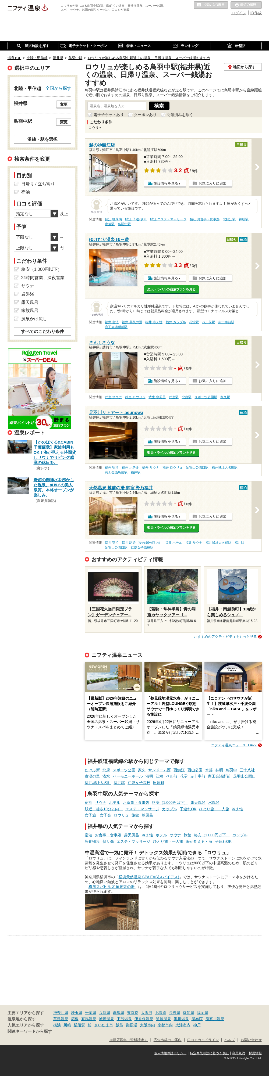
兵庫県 (104, 1012)
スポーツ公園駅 (205, 397)
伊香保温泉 (143, 1019)
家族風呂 (29, 310)
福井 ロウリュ (172, 467)
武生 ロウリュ (135, 397)
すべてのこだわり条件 (42, 331)
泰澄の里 (92, 776)
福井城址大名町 (98, 782)
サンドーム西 (159, 770)
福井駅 (135, 472)
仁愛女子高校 (139, 782)
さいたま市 (103, 1025)
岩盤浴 (27, 294)
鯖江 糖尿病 (113, 219)
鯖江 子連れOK (136, 219)
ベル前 (171, 776)
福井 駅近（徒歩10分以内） (142, 543)
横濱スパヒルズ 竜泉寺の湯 (112, 886)
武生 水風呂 (156, 397)
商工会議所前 (219, 776)
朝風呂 (147, 815)
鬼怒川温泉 (215, 1019)
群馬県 (118, 1012)
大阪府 (146, 1012)
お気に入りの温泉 (211, 5)
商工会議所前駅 (116, 327)
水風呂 (214, 802)
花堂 (183, 776)
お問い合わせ (251, 1040)
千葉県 (90, 1012)
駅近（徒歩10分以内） (104, 809)
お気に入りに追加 (212, 183)
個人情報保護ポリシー (170, 1053)
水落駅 (110, 224)
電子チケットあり (109, 115)
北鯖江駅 (229, 219)
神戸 (197, 1025)
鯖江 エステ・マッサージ (168, 219)
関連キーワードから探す (30, 1031)
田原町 (158, 782)
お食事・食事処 (136, 802)
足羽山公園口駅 (197, 467)
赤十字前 (197, 776)
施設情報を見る (166, 183)
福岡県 (202, 1012)
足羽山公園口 (244, 776)
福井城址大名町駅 (225, 467)
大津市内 (182, 1025)
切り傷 (108, 841)
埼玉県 (76, 1012)
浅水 (106, 776)
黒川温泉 (181, 1019)
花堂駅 (194, 322)
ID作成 (256, 13)
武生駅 (174, 397)
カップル (169, 809)
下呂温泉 (124, 1019)
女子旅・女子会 (98, 815)
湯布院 (197, 1019)
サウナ (100, 802)
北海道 (160, 1012)
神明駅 (244, 219)
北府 (106, 770)
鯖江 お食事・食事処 (205, 219)
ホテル (114, 802)
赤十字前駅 (226, 322)
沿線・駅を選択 (42, 139)
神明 (219, 770)
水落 (209, 770)
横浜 (57, 1025)
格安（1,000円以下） (170, 802)
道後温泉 (163, 1019)
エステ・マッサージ (142, 809)
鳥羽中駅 (124, 224)
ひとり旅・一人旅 (214, 809)
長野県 (174, 1012)
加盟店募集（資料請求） (128, 1040)
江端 (159, 776)
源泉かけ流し (34, 318)
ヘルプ (229, 1040)
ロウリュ (121, 815)
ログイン (238, 13)
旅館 (135, 815)
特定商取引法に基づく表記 (209, 1053)
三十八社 (247, 770)
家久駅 (225, 397)
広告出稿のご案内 (168, 1040)
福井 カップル (176, 322)
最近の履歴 (246, 5)
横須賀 (79, 1025)
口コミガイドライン (203, 1040)
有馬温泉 (88, 1019)
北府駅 (187, 397)
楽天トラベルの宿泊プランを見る (171, 289)
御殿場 (131, 1025)
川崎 (67, 1025)
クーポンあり (145, 115)
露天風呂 (198, 802)
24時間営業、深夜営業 (43, 277)
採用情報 (255, 1053)
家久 (142, 770)
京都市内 (165, 1025)
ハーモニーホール (128, 776)
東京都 (132, 1012)
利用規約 (238, 1053)
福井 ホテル (130, 467)
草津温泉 (60, 1019)
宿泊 (88, 802)
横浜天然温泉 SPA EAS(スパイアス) (149, 877)
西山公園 (195, 770)
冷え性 (237, 809)
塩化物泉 (92, 841)
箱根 (75, 1019)
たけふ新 (92, 770)
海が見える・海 (199, 841)
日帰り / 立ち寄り (38, 184)
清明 (149, 776)
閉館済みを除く (180, 115)
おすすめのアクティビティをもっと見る (225, 637)
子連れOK (188, 809)
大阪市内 (147, 1025)
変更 (64, 104)
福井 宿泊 (112, 322)
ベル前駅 (208, 322)
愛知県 (188, 1012)
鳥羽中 (231, 770)
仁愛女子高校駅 (142, 547)
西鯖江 (179, 770)
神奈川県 (60, 1012)
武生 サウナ (113, 397)
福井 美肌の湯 (132, 322)
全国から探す (58, 88)
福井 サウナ (150, 467)
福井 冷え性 (153, 322)
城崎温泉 (106, 1019)
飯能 (119, 1025)
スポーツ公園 (124, 770)
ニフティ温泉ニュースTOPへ (234, 745)
